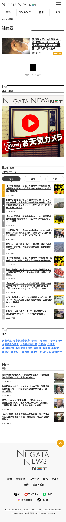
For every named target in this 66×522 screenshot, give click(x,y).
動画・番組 (38, 484)
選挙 (27, 352)
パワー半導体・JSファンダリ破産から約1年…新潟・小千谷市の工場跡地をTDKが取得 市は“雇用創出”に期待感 (29, 299)
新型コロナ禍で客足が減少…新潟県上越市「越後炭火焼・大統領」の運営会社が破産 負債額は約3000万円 (28, 246)
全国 (57, 12)
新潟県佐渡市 (12, 344)
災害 (56, 348)
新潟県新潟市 (23, 340)
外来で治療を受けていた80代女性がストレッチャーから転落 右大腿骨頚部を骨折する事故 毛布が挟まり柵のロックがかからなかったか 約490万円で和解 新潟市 (29, 204)
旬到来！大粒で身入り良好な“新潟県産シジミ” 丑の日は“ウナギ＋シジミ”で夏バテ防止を (28, 312)
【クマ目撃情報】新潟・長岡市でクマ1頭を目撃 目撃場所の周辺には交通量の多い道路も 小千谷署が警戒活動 (29, 188)
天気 (48, 352)
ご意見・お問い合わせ (52, 509)
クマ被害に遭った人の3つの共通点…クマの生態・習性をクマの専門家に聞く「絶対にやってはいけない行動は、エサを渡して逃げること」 (29, 232)
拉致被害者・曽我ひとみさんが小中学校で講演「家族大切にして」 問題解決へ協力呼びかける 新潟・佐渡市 (25, 388)
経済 (26, 484)
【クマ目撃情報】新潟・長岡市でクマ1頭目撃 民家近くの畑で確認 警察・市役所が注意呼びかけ (29, 259)
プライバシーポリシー (32, 509)
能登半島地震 (30, 344)
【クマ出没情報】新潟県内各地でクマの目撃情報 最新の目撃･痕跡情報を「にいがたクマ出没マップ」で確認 (29, 218)
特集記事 (57, 53)
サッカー (57, 340)
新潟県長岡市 (25, 348)
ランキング (25, 12)
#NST (46, 340)
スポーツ (34, 479)
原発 (43, 344)
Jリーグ (38, 352)
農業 (47, 348)
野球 (38, 348)
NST (36, 340)
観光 (45, 479)
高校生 (58, 352)
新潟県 (8, 340)
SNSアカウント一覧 (13, 509)
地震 (52, 344)
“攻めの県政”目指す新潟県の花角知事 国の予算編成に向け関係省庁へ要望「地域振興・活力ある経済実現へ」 (25, 416)
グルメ (16, 352)
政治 (7, 352)
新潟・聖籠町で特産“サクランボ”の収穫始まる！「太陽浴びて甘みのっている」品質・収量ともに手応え (28, 272)
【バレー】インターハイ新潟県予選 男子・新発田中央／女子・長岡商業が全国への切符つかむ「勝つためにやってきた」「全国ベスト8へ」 (28, 286)
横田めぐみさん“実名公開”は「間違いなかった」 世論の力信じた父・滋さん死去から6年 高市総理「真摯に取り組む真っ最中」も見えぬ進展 (25, 402)
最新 (8, 12)
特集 (41, 12)
